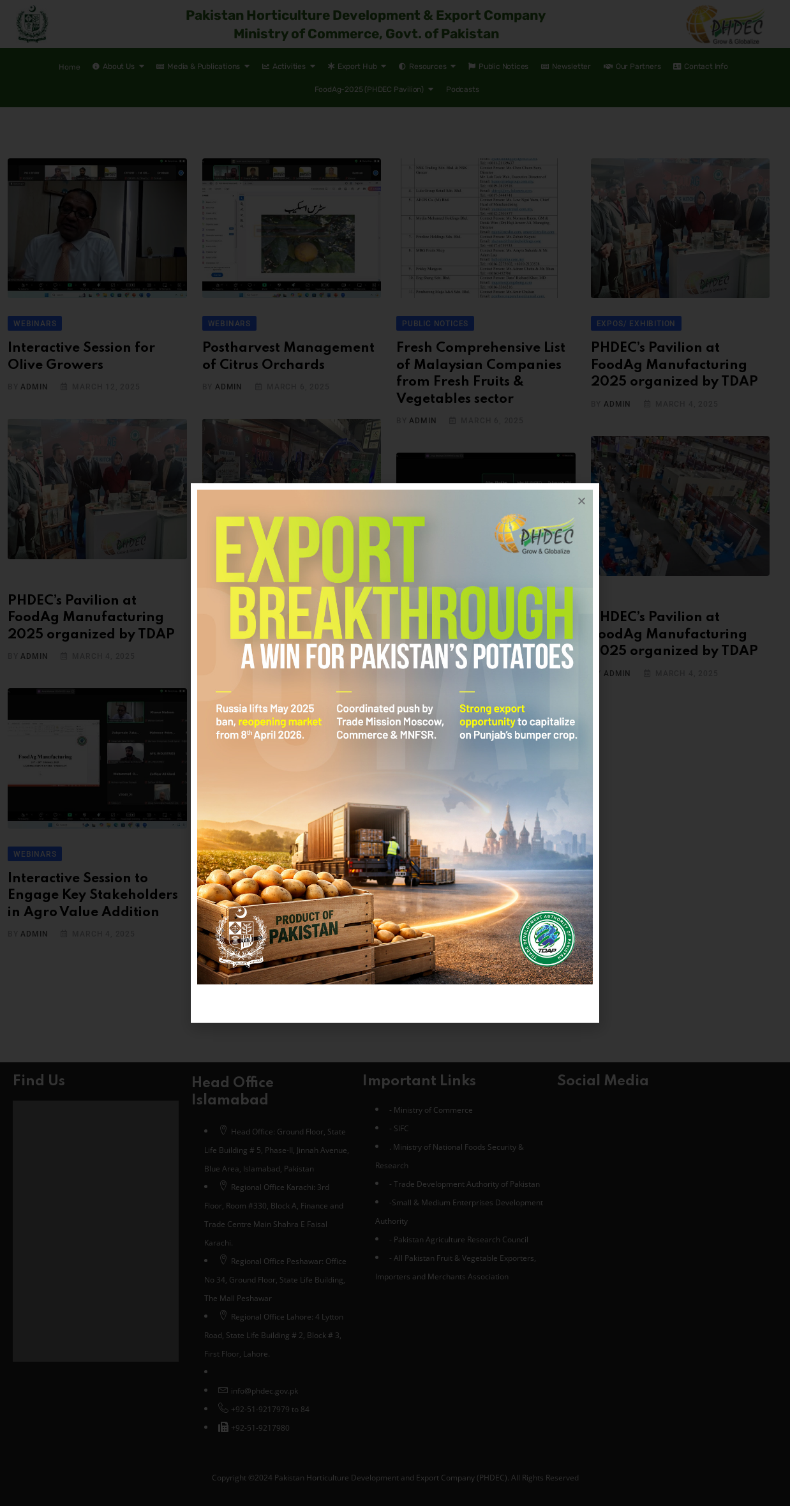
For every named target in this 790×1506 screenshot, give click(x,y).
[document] (395, 753)
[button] (581, 501)
